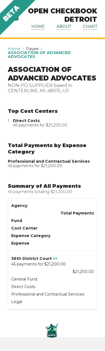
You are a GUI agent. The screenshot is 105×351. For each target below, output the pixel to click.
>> (55, 258)
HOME (38, 26)
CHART (90, 26)
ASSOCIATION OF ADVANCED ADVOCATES (39, 54)
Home (14, 48)
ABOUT (64, 26)
